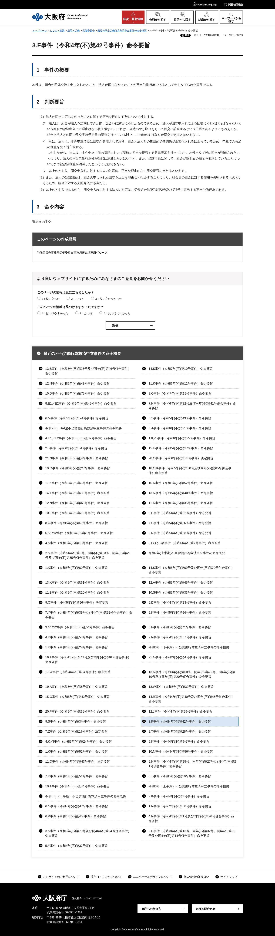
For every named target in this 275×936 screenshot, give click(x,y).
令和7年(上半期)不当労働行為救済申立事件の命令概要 (187, 553)
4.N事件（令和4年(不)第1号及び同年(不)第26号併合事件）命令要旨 (191, 819)
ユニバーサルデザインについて (152, 876)
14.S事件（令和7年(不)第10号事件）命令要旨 (181, 369)
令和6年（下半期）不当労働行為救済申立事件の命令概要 (189, 647)
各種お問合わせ (205, 908)
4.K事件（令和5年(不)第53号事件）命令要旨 (76, 637)
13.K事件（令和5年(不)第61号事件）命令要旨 (77, 582)
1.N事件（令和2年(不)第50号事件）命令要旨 (180, 806)
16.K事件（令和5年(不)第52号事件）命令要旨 (181, 483)
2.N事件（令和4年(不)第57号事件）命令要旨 (180, 637)
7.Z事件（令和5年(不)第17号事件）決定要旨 (76, 731)
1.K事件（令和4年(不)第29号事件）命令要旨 (76, 647)
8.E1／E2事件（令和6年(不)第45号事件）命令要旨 (81, 403)
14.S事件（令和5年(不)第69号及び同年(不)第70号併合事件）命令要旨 (191, 570)
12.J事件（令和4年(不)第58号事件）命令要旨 (180, 711)
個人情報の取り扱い (196, 876)
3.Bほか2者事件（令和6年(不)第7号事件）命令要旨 (185, 543)
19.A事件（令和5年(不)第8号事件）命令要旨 (76, 687)
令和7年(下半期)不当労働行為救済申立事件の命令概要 (83, 428)
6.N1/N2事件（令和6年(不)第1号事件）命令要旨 (79, 533)
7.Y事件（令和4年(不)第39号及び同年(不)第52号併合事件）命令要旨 (88, 615)
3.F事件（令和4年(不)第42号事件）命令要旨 (180, 721)
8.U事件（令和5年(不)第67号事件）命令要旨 (76, 523)
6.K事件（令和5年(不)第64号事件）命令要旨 (180, 612)
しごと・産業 (57, 30)
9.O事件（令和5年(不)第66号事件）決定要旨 (76, 602)
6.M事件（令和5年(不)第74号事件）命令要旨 (76, 418)
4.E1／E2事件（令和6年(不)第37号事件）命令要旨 (81, 438)
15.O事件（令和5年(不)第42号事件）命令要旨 (77, 697)
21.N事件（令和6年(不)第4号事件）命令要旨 (76, 458)
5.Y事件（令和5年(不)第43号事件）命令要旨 (180, 418)
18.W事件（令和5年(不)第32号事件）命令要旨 (181, 687)
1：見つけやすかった (54, 313)
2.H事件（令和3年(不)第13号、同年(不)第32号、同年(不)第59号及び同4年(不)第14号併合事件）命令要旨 (192, 833)
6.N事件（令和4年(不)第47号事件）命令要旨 (76, 806)
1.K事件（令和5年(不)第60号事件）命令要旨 (76, 568)
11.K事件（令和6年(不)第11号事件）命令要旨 (181, 383)
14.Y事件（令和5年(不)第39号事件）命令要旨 (77, 493)
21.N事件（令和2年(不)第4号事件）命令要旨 (180, 657)
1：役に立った (50, 298)
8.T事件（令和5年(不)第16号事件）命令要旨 (180, 776)
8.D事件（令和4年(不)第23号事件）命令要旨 (180, 602)
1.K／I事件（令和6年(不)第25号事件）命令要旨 (182, 438)
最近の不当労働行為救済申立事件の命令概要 (122, 30)
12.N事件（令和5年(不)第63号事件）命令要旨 (77, 503)
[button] (205, 4)
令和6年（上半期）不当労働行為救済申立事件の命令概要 (189, 786)
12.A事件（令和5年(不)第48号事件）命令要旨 (181, 582)
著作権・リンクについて (106, 876)
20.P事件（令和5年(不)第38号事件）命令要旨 (77, 711)
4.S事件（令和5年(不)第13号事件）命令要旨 (76, 543)
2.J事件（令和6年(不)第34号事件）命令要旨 (76, 448)
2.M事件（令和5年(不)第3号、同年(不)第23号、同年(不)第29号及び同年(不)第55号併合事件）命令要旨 (87, 555)
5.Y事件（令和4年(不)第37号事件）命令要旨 (76, 846)
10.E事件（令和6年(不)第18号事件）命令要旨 (77, 513)
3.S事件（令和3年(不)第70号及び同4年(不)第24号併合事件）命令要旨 (88, 833)
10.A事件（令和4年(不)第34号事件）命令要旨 (77, 786)
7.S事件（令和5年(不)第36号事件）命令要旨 (180, 523)
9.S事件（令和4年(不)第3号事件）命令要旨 (75, 721)
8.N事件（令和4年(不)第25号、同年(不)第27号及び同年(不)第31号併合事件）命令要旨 (193, 764)
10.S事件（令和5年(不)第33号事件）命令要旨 (181, 592)
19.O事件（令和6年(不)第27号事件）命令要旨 (77, 468)
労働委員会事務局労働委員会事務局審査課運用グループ (72, 252)
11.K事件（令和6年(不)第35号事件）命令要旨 (181, 503)
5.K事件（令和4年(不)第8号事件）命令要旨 (179, 741)
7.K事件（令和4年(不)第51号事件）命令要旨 (76, 776)
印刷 (187, 35)
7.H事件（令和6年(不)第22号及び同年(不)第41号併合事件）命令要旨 (192, 406)
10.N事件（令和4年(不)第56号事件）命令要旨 (181, 751)
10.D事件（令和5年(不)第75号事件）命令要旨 (77, 393)
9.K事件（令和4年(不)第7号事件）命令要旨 (179, 796)
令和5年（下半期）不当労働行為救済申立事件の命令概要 (85, 796)
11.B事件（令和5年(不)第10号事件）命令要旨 (77, 592)
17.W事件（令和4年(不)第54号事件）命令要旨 (77, 672)
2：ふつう (77, 298)
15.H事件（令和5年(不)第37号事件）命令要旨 (181, 448)
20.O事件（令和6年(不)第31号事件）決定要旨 (181, 458)
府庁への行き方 (151, 908)
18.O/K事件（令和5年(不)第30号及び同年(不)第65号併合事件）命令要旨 (190, 471)
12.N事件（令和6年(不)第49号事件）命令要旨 (77, 383)
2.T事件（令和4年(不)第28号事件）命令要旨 (180, 731)
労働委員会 (88, 30)
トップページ (39, 30)
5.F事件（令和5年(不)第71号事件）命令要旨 (180, 627)
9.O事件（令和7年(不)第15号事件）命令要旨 (180, 393)
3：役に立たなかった (108, 298)
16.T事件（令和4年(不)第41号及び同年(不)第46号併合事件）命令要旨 (88, 660)
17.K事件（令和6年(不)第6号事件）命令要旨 (76, 483)
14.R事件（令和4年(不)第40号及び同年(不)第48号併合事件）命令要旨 (191, 699)
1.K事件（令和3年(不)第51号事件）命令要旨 (76, 751)
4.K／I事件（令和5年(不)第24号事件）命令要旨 (78, 741)
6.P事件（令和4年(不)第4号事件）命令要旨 (75, 816)
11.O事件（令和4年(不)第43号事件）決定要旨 (77, 761)
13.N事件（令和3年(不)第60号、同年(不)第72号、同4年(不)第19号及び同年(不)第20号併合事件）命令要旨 (192, 674)
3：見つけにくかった (117, 313)
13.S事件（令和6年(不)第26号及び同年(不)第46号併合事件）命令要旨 (88, 371)
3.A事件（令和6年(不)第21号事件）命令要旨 (180, 428)
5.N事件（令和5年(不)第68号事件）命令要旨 (180, 533)
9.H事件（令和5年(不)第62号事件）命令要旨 (180, 513)
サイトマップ (228, 876)
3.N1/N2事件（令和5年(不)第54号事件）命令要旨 (80, 627)
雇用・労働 (73, 30)
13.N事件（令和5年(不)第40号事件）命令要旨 (181, 493)
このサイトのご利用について (61, 876)
